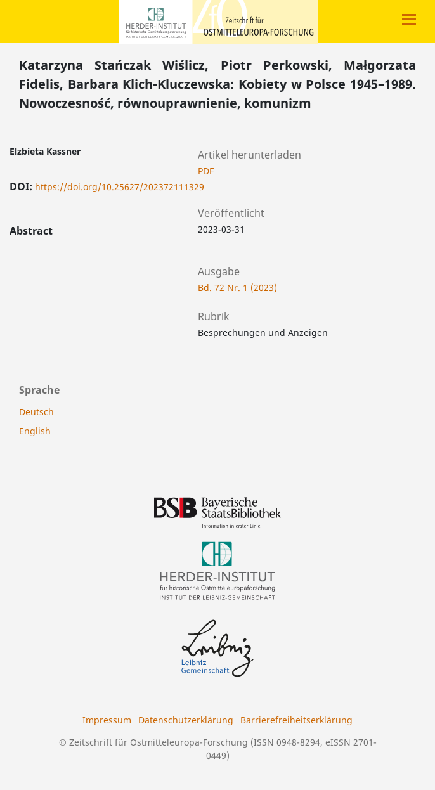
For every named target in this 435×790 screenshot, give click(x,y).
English (35, 431)
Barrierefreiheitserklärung (296, 720)
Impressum (106, 720)
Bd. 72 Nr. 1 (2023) (237, 288)
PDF (206, 171)
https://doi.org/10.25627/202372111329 (119, 187)
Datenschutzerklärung (185, 720)
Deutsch (36, 412)
